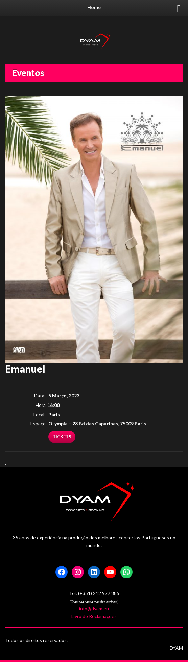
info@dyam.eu (94, 608)
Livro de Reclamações (94, 616)
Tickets (62, 436)
